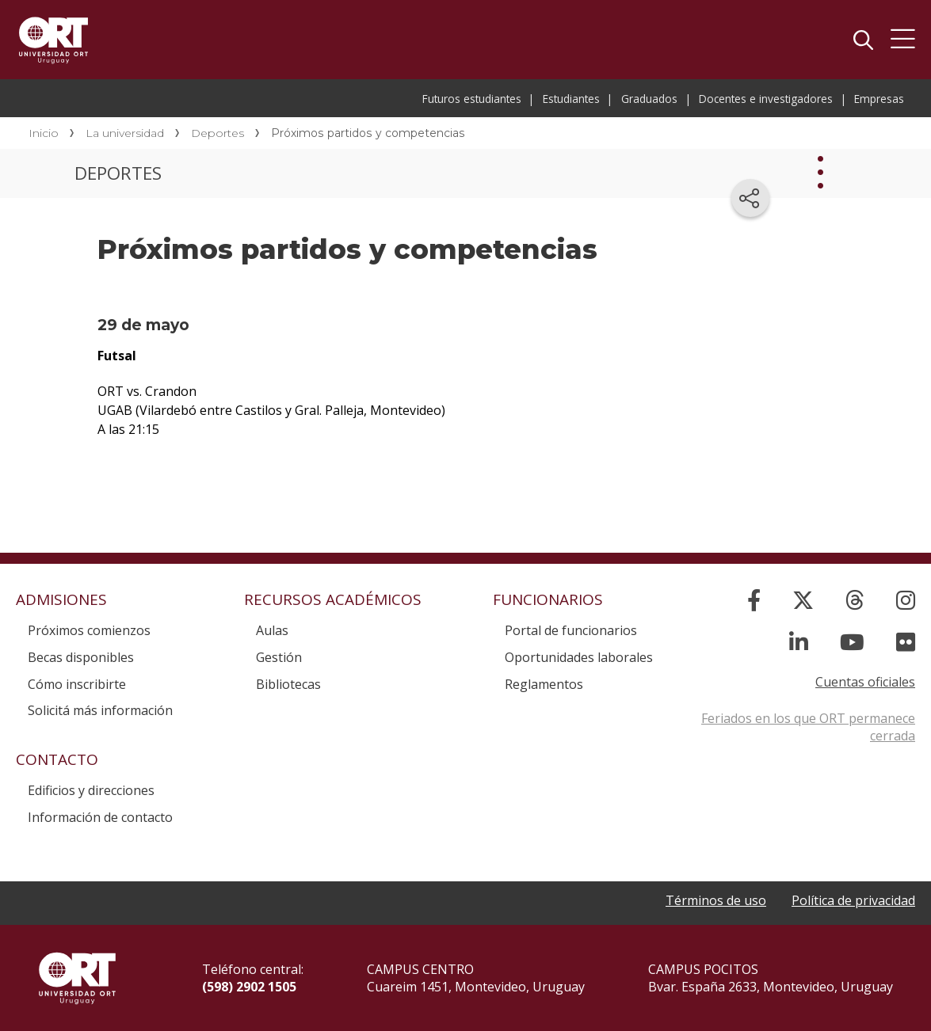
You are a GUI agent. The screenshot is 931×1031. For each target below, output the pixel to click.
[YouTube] (852, 641)
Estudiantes (571, 98)
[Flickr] (905, 641)
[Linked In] (798, 641)
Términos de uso (716, 900)
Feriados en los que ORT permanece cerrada (808, 727)
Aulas (272, 630)
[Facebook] (754, 600)
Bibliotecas (288, 684)
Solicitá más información (100, 710)
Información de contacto (100, 817)
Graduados (649, 98)
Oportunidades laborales (579, 657)
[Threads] (854, 600)
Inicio (44, 133)
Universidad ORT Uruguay (53, 39)
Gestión (279, 657)
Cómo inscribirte (77, 684)
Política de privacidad (853, 900)
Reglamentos (544, 684)
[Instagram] (905, 600)
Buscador (863, 39)
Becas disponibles (81, 657)
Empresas (879, 98)
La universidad (125, 133)
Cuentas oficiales (865, 682)
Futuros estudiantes (471, 98)
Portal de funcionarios (571, 630)
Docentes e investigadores (766, 98)
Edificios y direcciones (91, 790)
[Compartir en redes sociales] (750, 198)
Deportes (217, 133)
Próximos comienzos (89, 630)
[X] (803, 600)
